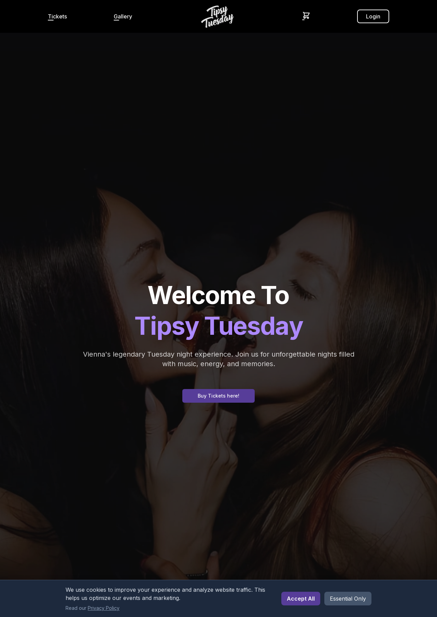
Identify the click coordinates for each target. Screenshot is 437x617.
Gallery (123, 16)
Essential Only (348, 598)
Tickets (57, 16)
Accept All (301, 598)
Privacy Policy (103, 608)
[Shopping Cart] (306, 15)
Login (373, 16)
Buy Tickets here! (218, 396)
